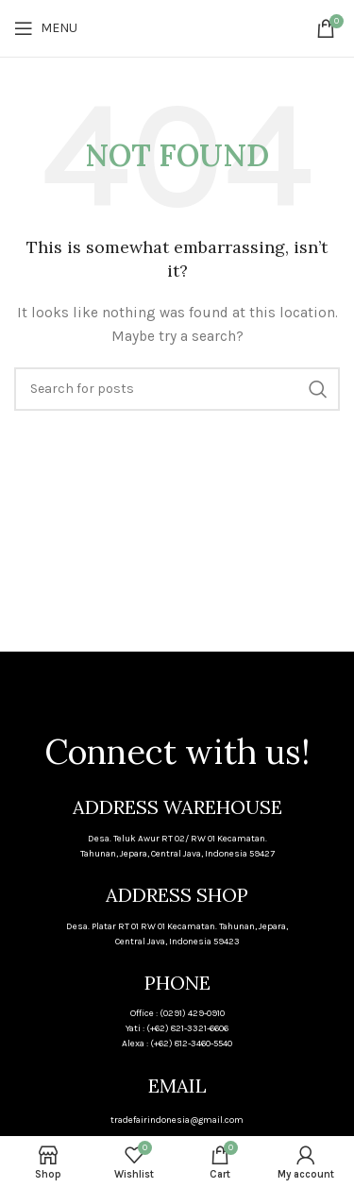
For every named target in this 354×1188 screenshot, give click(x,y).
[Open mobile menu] (46, 28)
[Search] (177, 389)
